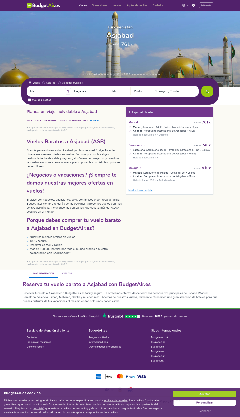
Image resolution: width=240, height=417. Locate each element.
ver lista (38, 408)
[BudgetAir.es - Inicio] (43, 5)
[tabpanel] (120, 292)
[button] (206, 5)
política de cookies (116, 400)
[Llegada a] (90, 91)
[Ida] (46, 91)
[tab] (43, 274)
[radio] (34, 83)
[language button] (185, 5)
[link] (193, 5)
